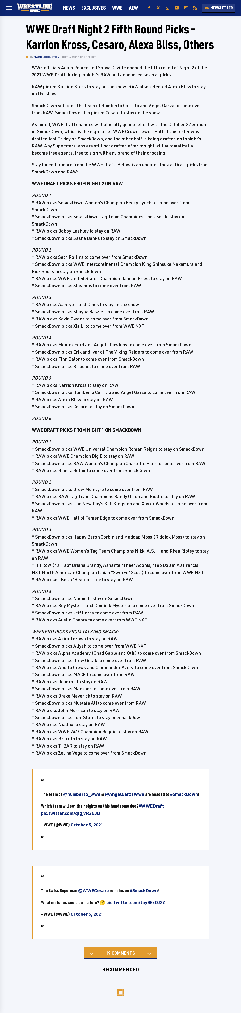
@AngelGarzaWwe (124, 794)
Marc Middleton (47, 57)
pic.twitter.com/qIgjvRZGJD (70, 813)
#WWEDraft (151, 806)
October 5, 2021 (87, 825)
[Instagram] (167, 8)
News (69, 7)
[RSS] (195, 8)
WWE (117, 7)
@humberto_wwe (81, 794)
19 (108, 953)
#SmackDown (184, 794)
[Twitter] (158, 8)
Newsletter (219, 7)
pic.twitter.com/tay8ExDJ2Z (135, 902)
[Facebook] (149, 8)
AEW (133, 7)
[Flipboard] (186, 8)
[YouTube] (177, 8)
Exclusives (93, 7)
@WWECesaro (93, 890)
